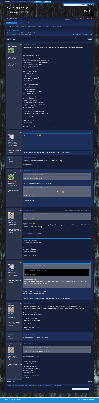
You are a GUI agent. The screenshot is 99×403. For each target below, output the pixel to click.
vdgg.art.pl (67, 19)
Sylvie (50, 26)
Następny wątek (87, 34)
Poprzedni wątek (76, 34)
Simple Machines (17, 399)
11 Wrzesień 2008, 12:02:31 (29, 303)
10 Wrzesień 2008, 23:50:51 (29, 131)
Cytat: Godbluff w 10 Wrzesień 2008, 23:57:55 (37, 187)
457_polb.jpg (37, 233)
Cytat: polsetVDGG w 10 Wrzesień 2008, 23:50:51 (38, 174)
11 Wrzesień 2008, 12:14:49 (29, 334)
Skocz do (69, 389)
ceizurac (10, 210)
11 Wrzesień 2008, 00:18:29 (29, 170)
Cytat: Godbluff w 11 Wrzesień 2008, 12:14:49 (37, 347)
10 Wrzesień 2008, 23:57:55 (29, 157)
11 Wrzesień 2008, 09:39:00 (31, 210)
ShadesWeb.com (17, 401)
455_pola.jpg (28, 233)
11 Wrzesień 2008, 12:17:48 (29, 343)
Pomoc (78, 399)
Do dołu (9, 39)
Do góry (9, 381)
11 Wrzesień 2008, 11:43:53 (29, 261)
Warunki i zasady (85, 399)
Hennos (10, 44)
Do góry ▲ (91, 399)
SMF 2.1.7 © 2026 (9, 399)
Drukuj (90, 39)
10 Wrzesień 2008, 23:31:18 (29, 44)
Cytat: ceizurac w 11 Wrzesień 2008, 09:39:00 (37, 265)
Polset (10, 132)
